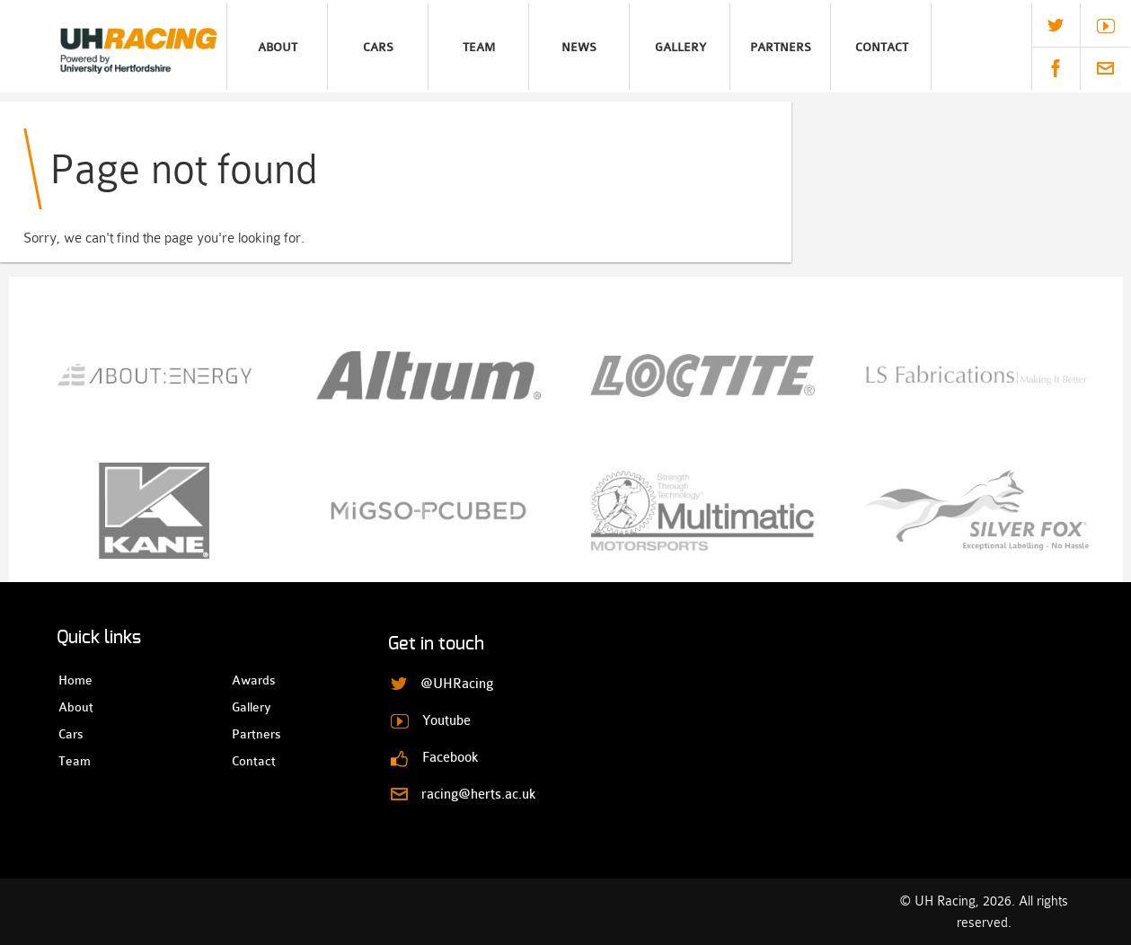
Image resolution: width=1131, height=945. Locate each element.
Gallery (680, 47)
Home (74, 680)
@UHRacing (1055, 25)
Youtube (1106, 26)
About (277, 47)
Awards (247, 680)
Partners (780, 47)
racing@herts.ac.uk (1105, 68)
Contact (881, 47)
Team (479, 47)
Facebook (1055, 68)
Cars (378, 47)
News (578, 47)
